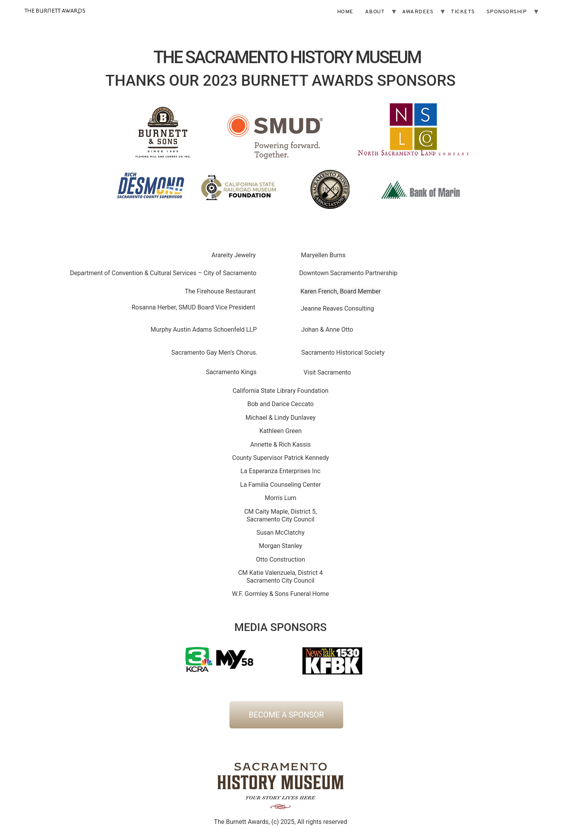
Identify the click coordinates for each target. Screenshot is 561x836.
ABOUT (375, 12)
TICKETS (463, 12)
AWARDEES (417, 12)
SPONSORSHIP (507, 12)
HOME (345, 12)
